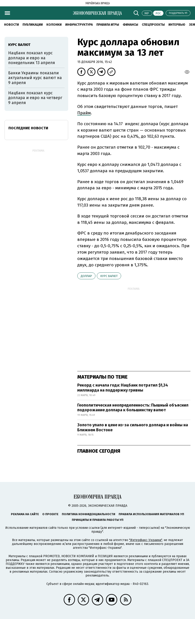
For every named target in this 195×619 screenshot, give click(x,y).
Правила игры (107, 25)
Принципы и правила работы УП (97, 520)
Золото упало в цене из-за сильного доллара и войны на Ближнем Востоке (132, 427)
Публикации (32, 25)
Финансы (130, 25)
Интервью (176, 25)
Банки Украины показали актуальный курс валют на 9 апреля (35, 77)
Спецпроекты (153, 25)
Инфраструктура (79, 25)
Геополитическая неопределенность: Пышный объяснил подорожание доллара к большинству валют (132, 408)
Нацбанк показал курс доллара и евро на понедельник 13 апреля (31, 57)
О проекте (50, 514)
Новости (11, 25)
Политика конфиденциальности (88, 514)
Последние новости (28, 128)
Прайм (84, 112)
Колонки (54, 25)
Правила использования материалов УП (151, 514)
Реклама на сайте (25, 514)
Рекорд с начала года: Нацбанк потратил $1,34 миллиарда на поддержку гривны (122, 388)
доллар (86, 276)
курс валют (109, 276)
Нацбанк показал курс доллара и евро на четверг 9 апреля (35, 97)
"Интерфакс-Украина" (145, 540)
